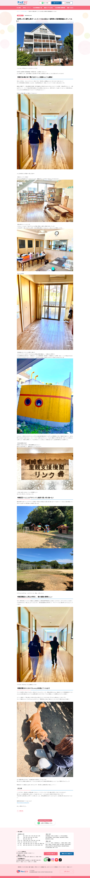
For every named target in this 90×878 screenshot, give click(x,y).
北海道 (24, 840)
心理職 (69, 842)
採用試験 (25, 853)
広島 (31, 843)
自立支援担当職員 (48, 847)
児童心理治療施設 (48, 837)
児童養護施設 (47, 835)
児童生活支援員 (67, 844)
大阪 (24, 837)
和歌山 (36, 837)
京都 (29, 837)
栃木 (37, 835)
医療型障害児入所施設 (49, 838)
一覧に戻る (20, 810)
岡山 (29, 843)
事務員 (50, 844)
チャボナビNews (24, 11)
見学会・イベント (27, 7)
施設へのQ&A (70, 7)
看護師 (63, 842)
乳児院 (52, 835)
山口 (33, 843)
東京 (24, 835)
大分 (33, 845)
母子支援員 (62, 844)
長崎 (29, 845)
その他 (56, 847)
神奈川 (27, 835)
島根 (26, 843)
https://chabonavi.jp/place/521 (23, 802)
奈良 (33, 837)
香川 (38, 843)
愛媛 (41, 843)
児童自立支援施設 (56, 837)
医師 (53, 847)
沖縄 (41, 845)
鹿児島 (39, 845)
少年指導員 (54, 844)
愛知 (24, 838)
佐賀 (26, 845)
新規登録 (67, 2)
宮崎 (36, 845)
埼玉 (29, 835)
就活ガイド (18, 861)
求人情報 (19, 7)
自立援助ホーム (57, 835)
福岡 (24, 845)
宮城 (32, 840)
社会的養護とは (28, 860)
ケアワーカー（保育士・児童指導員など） (53, 842)
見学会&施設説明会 (19, 853)
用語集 (35, 861)
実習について (30, 861)
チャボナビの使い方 (51, 853)
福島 (39, 840)
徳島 (36, 843)
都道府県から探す (21, 834)
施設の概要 (34, 860)
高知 (43, 843)
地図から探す (26, 856)
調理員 (66, 842)
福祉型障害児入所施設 (64, 837)
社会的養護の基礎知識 (60, 7)
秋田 (34, 840)
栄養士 (46, 844)
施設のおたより (33, 856)
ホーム (18, 11)
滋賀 (31, 837)
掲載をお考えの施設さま (67, 853)
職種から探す (48, 841)
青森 (27, 840)
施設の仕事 (38, 860)
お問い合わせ (67, 871)
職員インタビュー (24, 861)
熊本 (31, 845)
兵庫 (26, 837)
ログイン (56, 2)
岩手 (29, 840)
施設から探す (48, 834)
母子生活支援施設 (64, 835)
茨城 (34, 835)
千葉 (32, 835)
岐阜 (26, 838)
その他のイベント (31, 853)
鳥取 (24, 843)
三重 (31, 838)
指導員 (58, 844)
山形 (37, 840)
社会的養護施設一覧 (37, 7)
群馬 (39, 835)
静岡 (29, 838)
